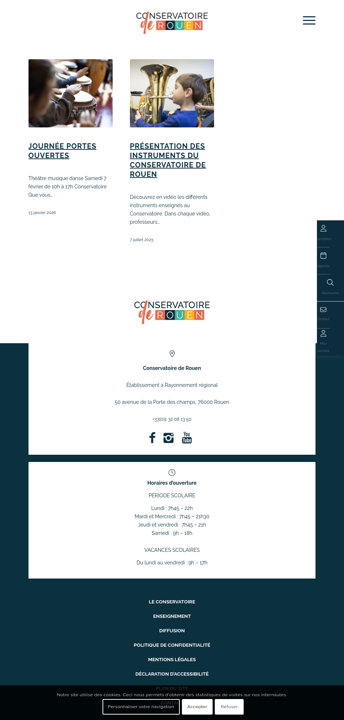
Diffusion (172, 626)
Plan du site (172, 676)
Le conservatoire (172, 601)
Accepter (197, 706)
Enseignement (172, 613)
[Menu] (305, 20)
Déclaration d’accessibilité (172, 664)
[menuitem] (305, 20)
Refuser (229, 706)
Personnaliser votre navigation (141, 706)
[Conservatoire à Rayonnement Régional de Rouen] (172, 22)
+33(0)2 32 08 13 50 (172, 419)
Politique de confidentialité (172, 639)
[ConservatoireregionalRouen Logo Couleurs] (172, 311)
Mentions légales (172, 651)
